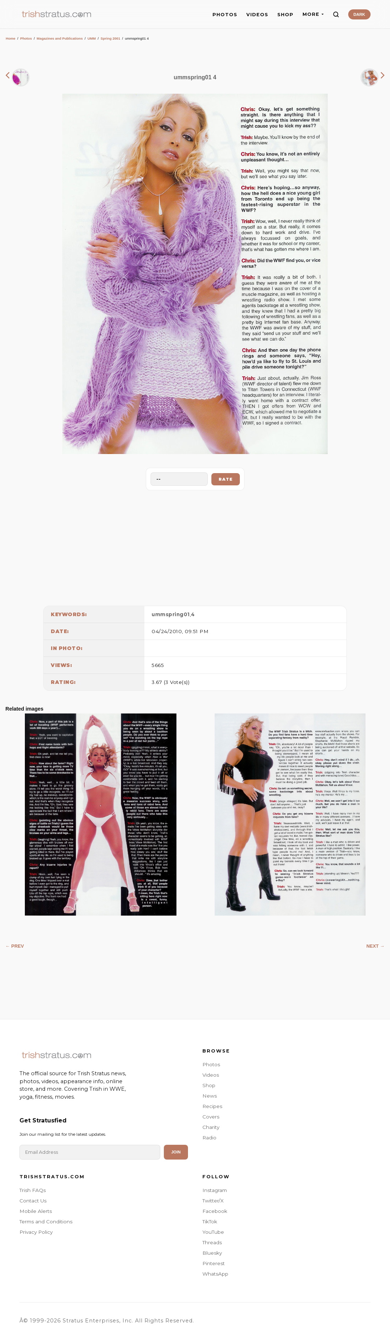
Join (175, 1152)
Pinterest (213, 1263)
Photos (26, 38)
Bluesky (212, 1253)
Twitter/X (213, 1201)
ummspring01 (171, 614)
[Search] (336, 14)
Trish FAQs (32, 1190)
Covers (210, 1117)
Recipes (212, 1106)
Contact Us (32, 1201)
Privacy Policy (36, 1232)
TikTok (209, 1221)
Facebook (214, 1211)
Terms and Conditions (45, 1221)
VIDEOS (257, 14)
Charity (210, 1127)
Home (10, 38)
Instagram (214, 1190)
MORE (313, 14)
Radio (209, 1137)
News (209, 1096)
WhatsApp (215, 1274)
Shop (208, 1085)
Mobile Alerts (35, 1211)
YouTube (213, 1232)
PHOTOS (224, 14)
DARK (359, 14)
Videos (210, 1075)
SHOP (285, 14)
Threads (212, 1242)
